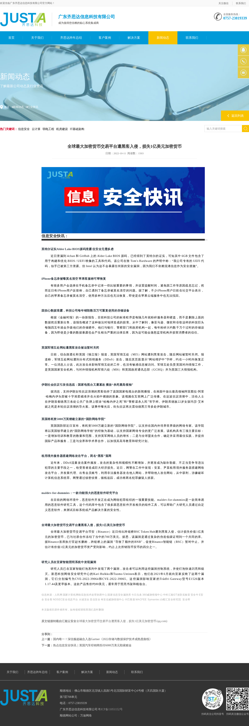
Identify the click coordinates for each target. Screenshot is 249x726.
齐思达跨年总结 (71, 37)
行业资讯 (32, 106)
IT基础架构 (77, 129)
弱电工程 (48, 129)
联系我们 (241, 3)
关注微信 (223, 3)
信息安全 (24, 129)
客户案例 (105, 37)
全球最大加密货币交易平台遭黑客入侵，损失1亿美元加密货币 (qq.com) (121, 621)
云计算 (36, 129)
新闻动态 (163, 37)
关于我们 (37, 37)
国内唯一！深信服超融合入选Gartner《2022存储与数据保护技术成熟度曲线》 (102, 639)
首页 (11, 37)
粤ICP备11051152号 (110, 709)
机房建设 (62, 129)
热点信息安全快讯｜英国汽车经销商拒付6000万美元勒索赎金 (92, 645)
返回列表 (237, 115)
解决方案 (134, 37)
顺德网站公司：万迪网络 (76, 715)
